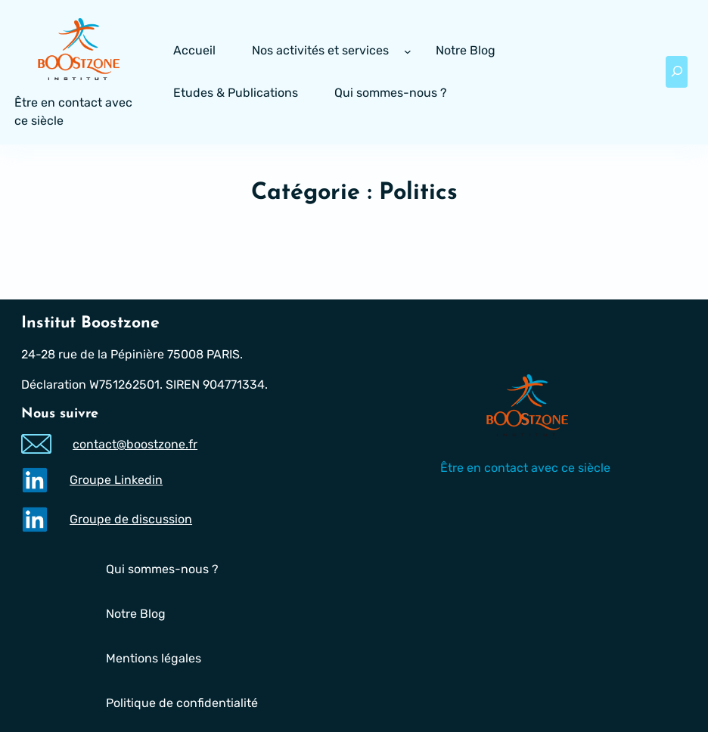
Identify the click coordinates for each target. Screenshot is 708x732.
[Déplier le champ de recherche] (677, 72)
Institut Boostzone (90, 323)
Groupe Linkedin (116, 480)
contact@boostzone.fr (135, 444)
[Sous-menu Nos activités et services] (407, 51)
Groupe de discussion (131, 519)
